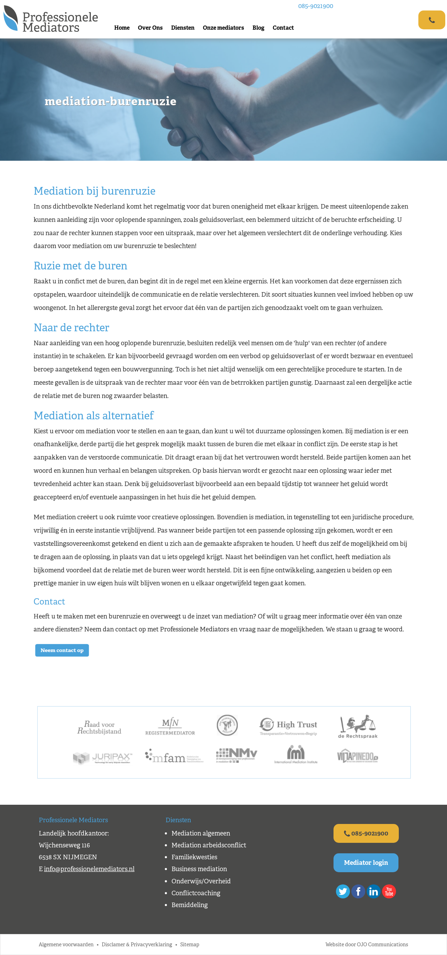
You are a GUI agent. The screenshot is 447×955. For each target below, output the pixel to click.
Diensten (183, 27)
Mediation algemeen (200, 833)
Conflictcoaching (195, 893)
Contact (283, 27)
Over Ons (150, 27)
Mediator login (366, 863)
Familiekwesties (194, 857)
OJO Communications (382, 944)
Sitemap (189, 944)
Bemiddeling (189, 905)
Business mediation (199, 869)
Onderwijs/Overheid (201, 881)
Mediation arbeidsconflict (208, 845)
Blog (258, 27)
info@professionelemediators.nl (89, 869)
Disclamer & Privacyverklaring (137, 944)
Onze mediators (223, 27)
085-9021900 (315, 6)
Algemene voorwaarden (66, 944)
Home (122, 27)
